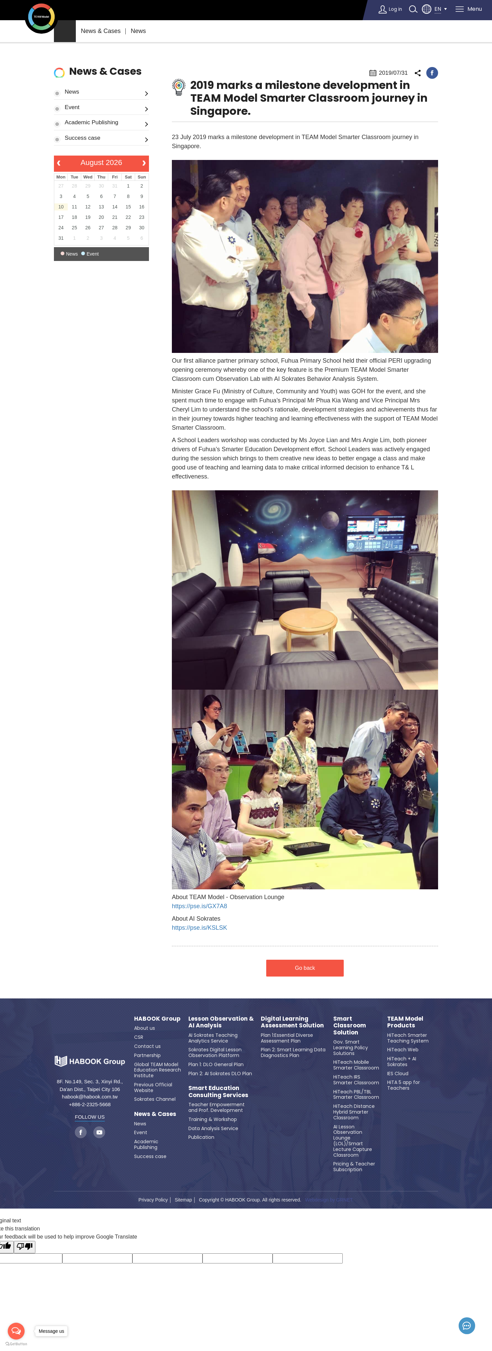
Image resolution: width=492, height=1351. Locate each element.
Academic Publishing (91, 122)
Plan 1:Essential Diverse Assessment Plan (287, 1038)
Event (72, 107)
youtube (99, 1132)
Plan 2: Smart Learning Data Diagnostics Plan (293, 1052)
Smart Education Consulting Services (218, 1091)
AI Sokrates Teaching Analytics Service (213, 1038)
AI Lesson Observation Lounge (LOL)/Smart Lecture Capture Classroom (352, 1140)
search (413, 9)
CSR (138, 1037)
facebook (432, 73)
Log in (393, 9)
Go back (305, 968)
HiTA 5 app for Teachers (403, 1085)
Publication (201, 1137)
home (65, 31)
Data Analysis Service (213, 1128)
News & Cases (101, 31)
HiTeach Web (403, 1049)
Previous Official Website (153, 1087)
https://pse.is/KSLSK (199, 927)
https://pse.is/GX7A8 (199, 906)
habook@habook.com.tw (90, 1096)
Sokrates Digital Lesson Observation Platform (215, 1052)
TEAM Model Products (405, 1022)
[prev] (59, 163)
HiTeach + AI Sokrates (401, 1061)
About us (144, 1028)
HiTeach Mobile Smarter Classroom (356, 1065)
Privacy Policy (153, 1199)
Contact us (147, 1046)
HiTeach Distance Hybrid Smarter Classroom (354, 1112)
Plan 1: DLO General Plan (216, 1064)
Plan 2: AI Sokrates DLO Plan (220, 1073)
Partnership (147, 1055)
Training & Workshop (212, 1119)
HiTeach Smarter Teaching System (408, 1038)
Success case (82, 137)
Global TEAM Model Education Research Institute (157, 1070)
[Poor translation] (24, 1247)
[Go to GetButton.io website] (16, 1344)
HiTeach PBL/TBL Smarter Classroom (356, 1094)
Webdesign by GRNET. (329, 1199)
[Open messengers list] (16, 1331)
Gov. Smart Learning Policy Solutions (350, 1048)
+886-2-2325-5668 (90, 1104)
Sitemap (183, 1199)
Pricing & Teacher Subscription (354, 1166)
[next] (144, 163)
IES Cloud (397, 1073)
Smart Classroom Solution (349, 1025)
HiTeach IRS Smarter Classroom (356, 1080)
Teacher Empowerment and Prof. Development (216, 1107)
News (138, 31)
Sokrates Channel (155, 1099)
